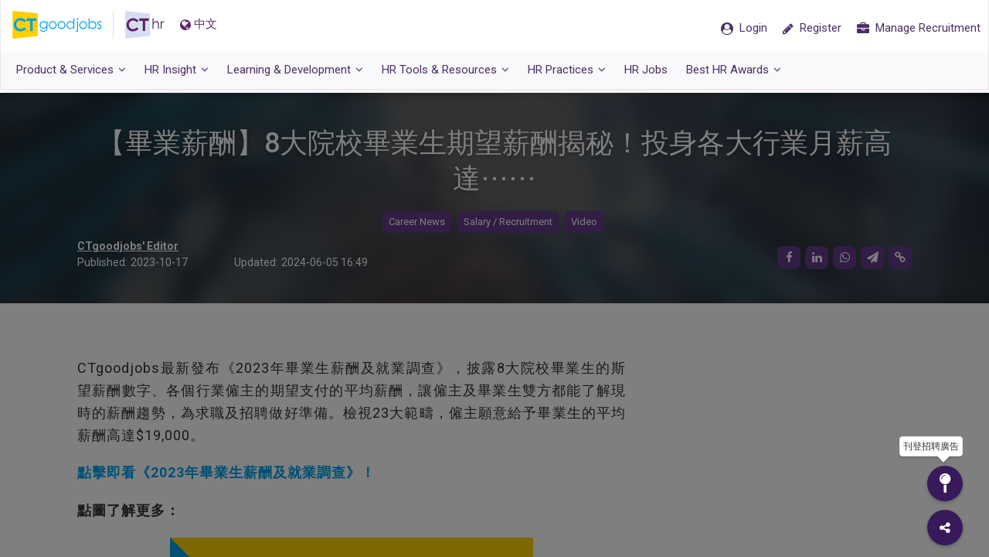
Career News (417, 222)
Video (584, 222)
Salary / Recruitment (508, 222)
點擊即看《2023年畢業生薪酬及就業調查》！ (226, 473)
